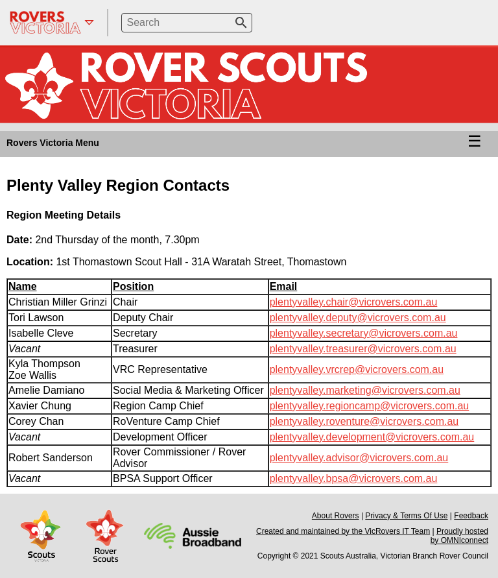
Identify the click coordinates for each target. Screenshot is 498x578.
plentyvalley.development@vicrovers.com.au (372, 436)
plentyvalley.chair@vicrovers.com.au (354, 301)
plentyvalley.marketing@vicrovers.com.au (365, 390)
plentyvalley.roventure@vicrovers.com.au (364, 421)
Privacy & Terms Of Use (406, 515)
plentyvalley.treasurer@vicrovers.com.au (363, 348)
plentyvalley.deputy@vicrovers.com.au (358, 317)
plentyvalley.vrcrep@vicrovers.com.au (357, 369)
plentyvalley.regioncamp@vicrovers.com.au (369, 405)
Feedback (471, 515)
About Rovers (335, 515)
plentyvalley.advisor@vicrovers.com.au (359, 457)
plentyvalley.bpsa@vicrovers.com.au (354, 478)
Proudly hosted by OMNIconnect (459, 536)
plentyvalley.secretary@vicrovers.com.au (364, 333)
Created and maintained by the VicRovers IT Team (343, 531)
